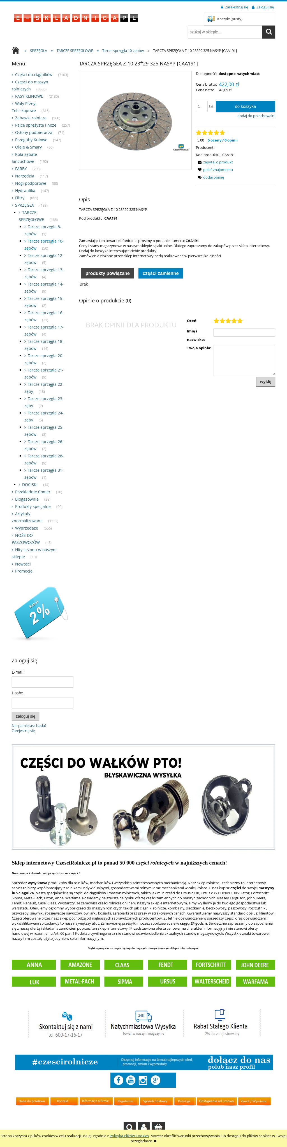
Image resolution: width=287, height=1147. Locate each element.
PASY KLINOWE (29, 96)
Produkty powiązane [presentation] (107, 273)
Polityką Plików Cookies (129, 1135)
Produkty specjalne (33, 506)
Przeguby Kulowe (31, 139)
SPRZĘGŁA (24, 205)
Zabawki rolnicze (31, 117)
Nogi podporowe (30, 183)
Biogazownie (27, 499)
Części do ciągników (33, 74)
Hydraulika (25, 190)
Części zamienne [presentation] (161, 273)
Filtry (19, 197)
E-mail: (18, 672)
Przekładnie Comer (32, 491)
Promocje (24, 571)
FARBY (21, 168)
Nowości (23, 564)
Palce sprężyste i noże (35, 125)
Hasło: (17, 693)
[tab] (108, 273)
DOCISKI (30, 484)
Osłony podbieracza (33, 132)
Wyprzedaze (26, 528)
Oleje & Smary (28, 147)
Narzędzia (24, 176)
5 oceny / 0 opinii (223, 140)
